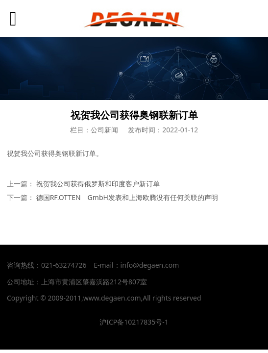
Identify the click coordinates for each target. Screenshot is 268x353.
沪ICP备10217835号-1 (134, 322)
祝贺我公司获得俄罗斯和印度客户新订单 (98, 183)
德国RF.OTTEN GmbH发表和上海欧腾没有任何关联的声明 (127, 197)
